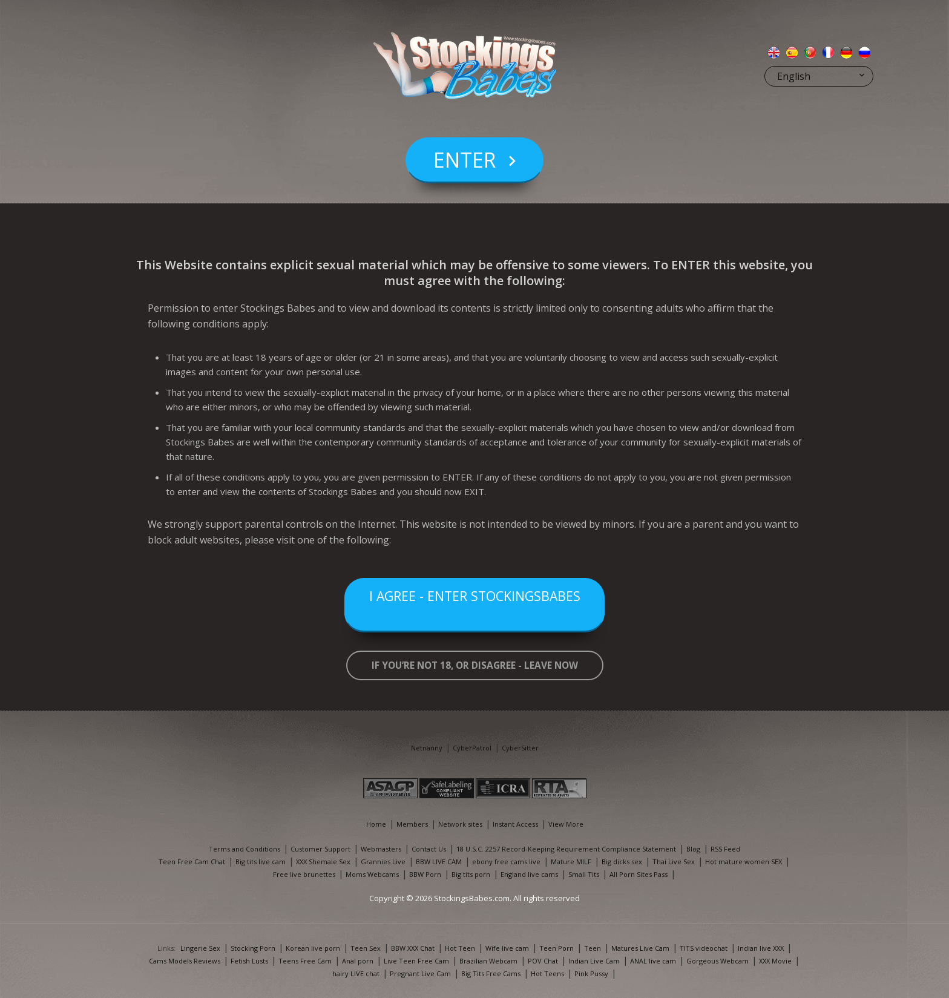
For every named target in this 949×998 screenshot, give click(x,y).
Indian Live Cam (594, 960)
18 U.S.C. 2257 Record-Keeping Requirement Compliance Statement (566, 848)
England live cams (529, 874)
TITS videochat (703, 948)
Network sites (460, 824)
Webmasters (381, 848)
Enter (464, 184)
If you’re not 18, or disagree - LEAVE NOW (474, 665)
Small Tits (583, 874)
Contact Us (429, 848)
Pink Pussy (591, 973)
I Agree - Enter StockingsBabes (474, 605)
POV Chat (543, 960)
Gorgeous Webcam (717, 960)
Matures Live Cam (640, 948)
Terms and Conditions (244, 848)
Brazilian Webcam (488, 960)
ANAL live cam (653, 960)
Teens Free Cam (305, 960)
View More (565, 824)
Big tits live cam (260, 861)
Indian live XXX (761, 948)
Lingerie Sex (200, 948)
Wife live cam (507, 948)
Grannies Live (383, 861)
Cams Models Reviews (184, 960)
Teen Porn (556, 948)
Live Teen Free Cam (416, 960)
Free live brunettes (304, 874)
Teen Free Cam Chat (192, 861)
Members (412, 824)
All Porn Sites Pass (638, 874)
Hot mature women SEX (743, 861)
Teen (592, 948)
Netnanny (426, 747)
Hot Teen (460, 948)
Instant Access (515, 824)
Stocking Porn (253, 948)
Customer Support (320, 848)
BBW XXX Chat (413, 948)
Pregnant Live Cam (420, 973)
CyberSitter (520, 747)
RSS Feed (725, 848)
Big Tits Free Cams (490, 973)
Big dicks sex (622, 861)
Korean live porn (313, 948)
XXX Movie (775, 960)
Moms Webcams (372, 874)
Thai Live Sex (673, 861)
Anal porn (357, 960)
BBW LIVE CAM (439, 861)
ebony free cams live (506, 861)
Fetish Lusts (249, 960)
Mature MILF (571, 861)
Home (376, 824)
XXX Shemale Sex (323, 861)
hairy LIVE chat (355, 973)
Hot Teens (547, 973)
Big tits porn (471, 874)
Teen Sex (365, 948)
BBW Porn (425, 874)
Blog (693, 848)
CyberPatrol (472, 747)
